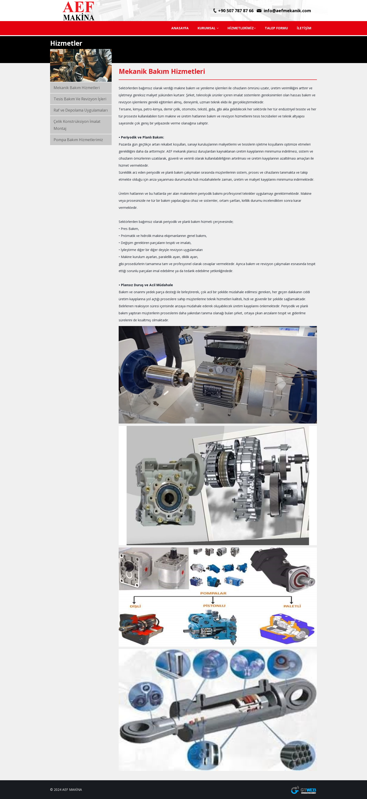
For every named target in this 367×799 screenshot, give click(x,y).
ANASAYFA (180, 28)
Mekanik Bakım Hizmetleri (77, 87)
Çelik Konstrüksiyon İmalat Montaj (77, 125)
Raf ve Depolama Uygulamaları (81, 110)
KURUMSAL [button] (208, 28)
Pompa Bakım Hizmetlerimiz (78, 139)
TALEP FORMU (276, 28)
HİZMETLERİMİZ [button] (242, 28)
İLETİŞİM (304, 28)
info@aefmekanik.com (287, 10)
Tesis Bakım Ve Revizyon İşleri (80, 98)
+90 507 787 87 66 (235, 10)
